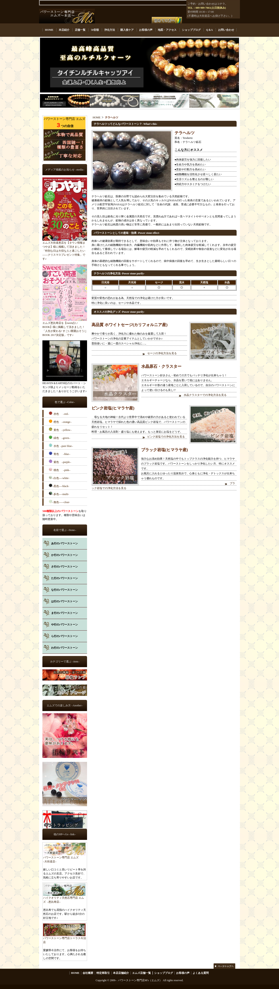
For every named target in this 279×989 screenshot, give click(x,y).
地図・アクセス (167, 29)
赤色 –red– (59, 413)
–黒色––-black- (59, 486)
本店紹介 (64, 29)
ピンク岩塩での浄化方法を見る (166, 436)
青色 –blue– (59, 454)
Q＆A (209, 29)
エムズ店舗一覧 (141, 973)
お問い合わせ (226, 29)
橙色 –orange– (60, 421)
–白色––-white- (59, 478)
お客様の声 (145, 29)
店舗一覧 (80, 29)
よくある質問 (201, 973)
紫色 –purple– (60, 462)
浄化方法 (109, 29)
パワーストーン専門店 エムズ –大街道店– (64, 858)
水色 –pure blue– (61, 446)
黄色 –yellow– (60, 430)
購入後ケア (127, 29)
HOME (49, 29)
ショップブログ (191, 29)
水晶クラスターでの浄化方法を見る (205, 395)
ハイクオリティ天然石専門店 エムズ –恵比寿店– (64, 898)
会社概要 (88, 973)
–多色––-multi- (59, 494)
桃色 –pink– (59, 470)
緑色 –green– (59, 438)
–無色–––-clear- (59, 502)
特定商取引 (103, 973)
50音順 (95, 29)
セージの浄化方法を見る (162, 353)
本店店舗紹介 (121, 973)
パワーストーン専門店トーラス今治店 (64, 939)
